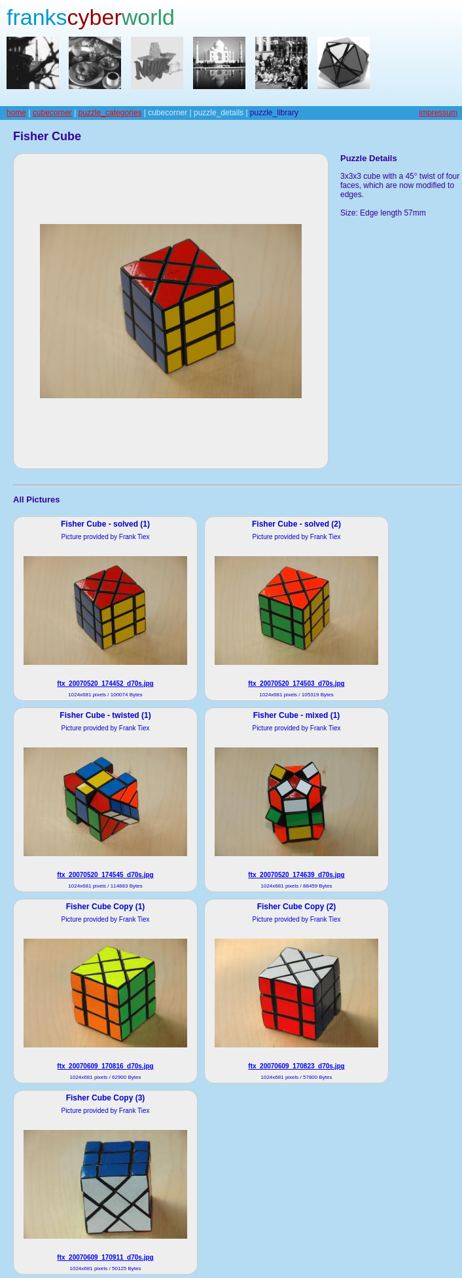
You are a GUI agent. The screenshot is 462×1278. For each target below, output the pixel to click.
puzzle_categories (110, 112)
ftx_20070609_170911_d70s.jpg (105, 1257)
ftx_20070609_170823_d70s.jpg (296, 1066)
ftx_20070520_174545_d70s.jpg (105, 874)
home (16, 112)
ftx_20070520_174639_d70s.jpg (296, 874)
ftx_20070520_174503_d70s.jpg (296, 683)
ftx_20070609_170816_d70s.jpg (105, 1066)
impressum (438, 112)
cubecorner (52, 112)
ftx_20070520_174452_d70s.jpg (105, 683)
